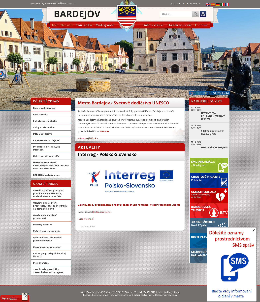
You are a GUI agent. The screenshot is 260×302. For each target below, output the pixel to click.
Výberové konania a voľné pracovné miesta (47, 239)
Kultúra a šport (153, 25)
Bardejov (77, 13)
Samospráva (84, 25)
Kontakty (193, 3)
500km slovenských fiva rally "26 (212, 132)
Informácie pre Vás (179, 25)
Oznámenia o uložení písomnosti (45, 217)
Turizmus (201, 25)
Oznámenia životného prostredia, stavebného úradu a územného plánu (50, 205)
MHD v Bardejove (42, 133)
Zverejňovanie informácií (47, 246)
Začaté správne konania (46, 231)
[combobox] (176, 14)
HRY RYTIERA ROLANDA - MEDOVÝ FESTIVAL (213, 116)
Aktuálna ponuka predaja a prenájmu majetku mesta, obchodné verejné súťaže (48, 193)
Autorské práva (101, 295)
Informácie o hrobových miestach (46, 148)
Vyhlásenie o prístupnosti (165, 295)
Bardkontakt (40, 114)
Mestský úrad (105, 25)
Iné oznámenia (41, 262)
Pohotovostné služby (45, 120)
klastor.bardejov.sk (102, 211)
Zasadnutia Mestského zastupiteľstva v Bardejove (48, 271)
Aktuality (177, 3)
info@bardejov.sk (171, 292)
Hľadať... (195, 14)
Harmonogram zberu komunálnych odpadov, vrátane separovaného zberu (51, 165)
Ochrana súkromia (142, 295)
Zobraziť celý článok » (88, 138)
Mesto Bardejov (62, 25)
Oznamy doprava (42, 224)
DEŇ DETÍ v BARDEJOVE (214, 147)
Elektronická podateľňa (46, 156)
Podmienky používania (120, 295)
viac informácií (86, 218)
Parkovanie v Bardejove (46, 140)
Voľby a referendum (44, 127)
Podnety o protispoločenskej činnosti (49, 255)
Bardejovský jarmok (44, 108)
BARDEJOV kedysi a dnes (46, 174)
